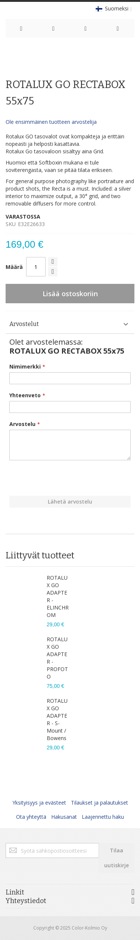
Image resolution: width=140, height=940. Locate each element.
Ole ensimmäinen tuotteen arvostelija (51, 121)
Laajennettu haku (103, 816)
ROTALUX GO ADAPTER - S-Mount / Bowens (57, 719)
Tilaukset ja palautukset (99, 802)
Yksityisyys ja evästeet (39, 802)
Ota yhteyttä (31, 816)
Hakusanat (64, 816)
